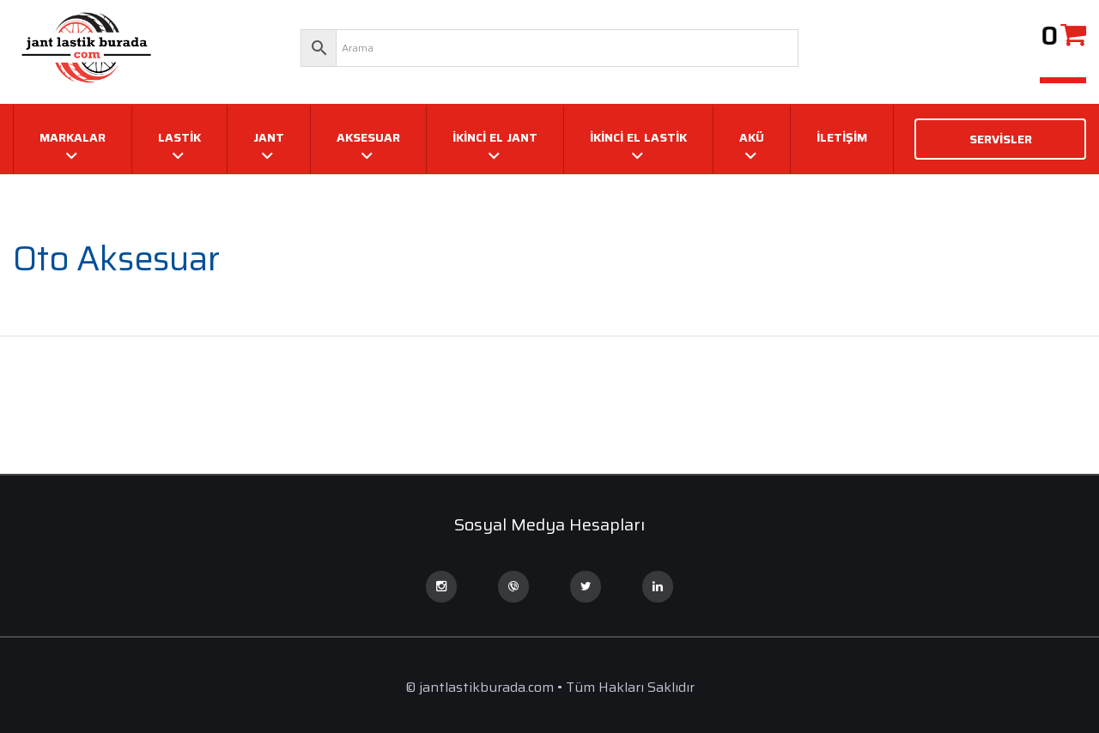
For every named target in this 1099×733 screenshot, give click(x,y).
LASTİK (179, 137)
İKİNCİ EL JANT (494, 137)
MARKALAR (72, 137)
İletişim (842, 137)
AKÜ (751, 137)
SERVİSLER (1000, 139)
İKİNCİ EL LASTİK (638, 137)
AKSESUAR (368, 137)
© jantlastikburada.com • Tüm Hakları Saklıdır (550, 687)
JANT (268, 137)
